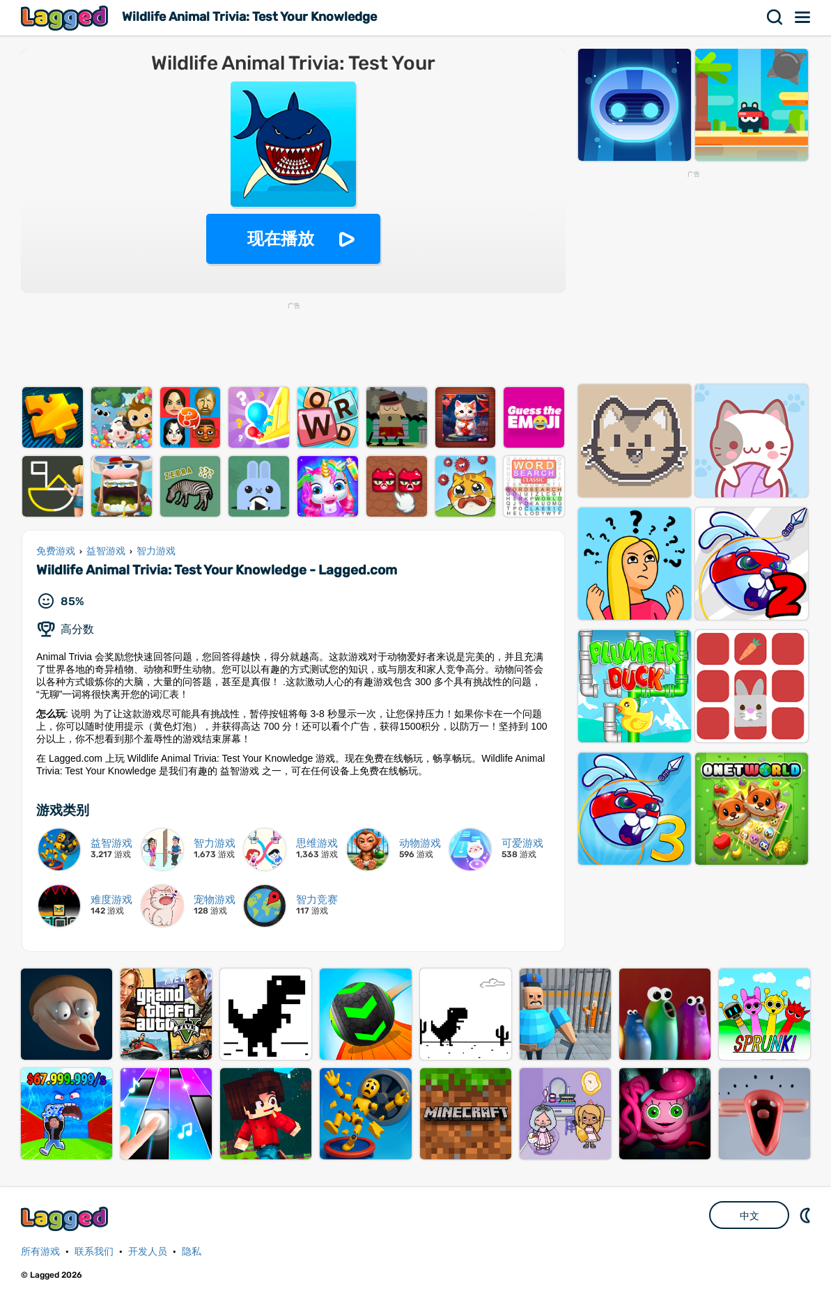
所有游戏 (40, 1252)
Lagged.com (66, 1219)
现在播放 (280, 238)
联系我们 (94, 1252)
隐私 (191, 1252)
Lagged (66, 18)
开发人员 (147, 1252)
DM (807, 1215)
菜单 (803, 17)
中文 (749, 1215)
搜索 (775, 17)
